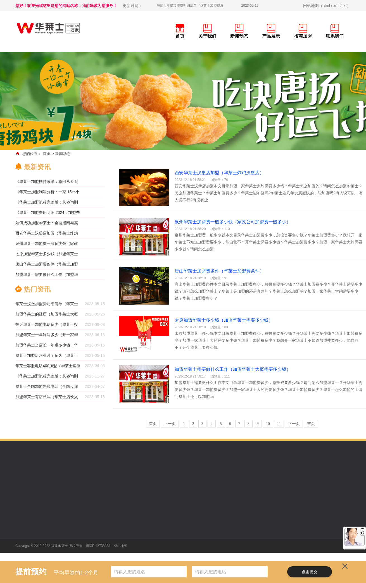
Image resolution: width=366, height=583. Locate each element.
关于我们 (207, 36)
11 (279, 424)
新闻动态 (239, 36)
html (326, 5)
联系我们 (335, 36)
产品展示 (271, 36)
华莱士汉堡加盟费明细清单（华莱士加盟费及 (190, 6)
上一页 (170, 424)
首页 (179, 36)
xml (336, 5)
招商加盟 (303, 36)
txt (345, 5)
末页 (311, 424)
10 (268, 424)
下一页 (294, 424)
